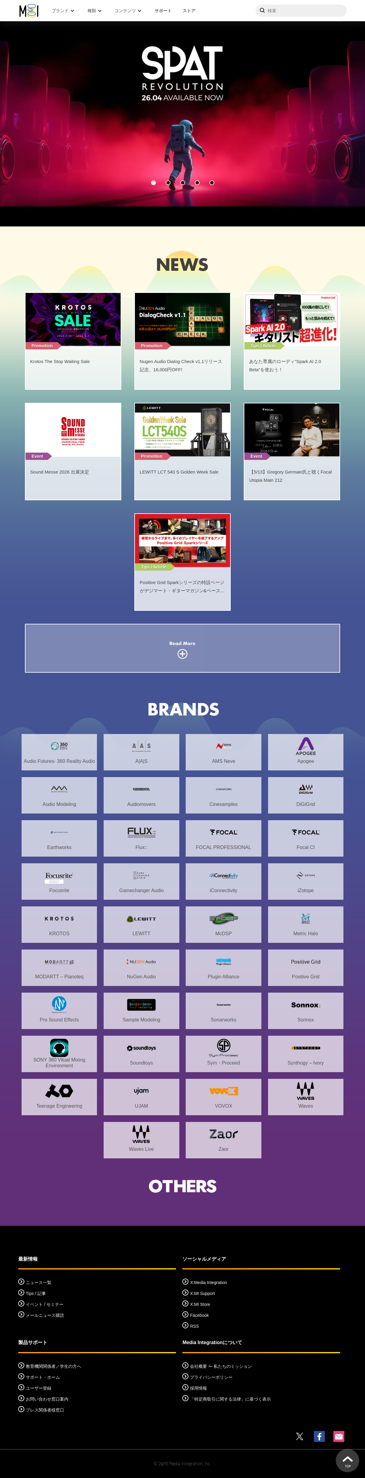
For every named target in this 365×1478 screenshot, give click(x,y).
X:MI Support (202, 1293)
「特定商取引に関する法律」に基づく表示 (230, 1399)
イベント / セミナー (45, 1304)
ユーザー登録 (38, 1388)
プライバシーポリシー (211, 1377)
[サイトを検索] (301, 11)
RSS (194, 1326)
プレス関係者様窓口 (45, 1410)
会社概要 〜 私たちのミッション (221, 1366)
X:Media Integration (208, 1282)
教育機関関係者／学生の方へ (53, 1366)
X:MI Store (200, 1304)
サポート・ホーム (43, 1377)
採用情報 (198, 1388)
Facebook (199, 1315)
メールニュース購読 (45, 1315)
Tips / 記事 (36, 1293)
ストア (189, 10)
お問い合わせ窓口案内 (47, 1399)
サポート (163, 10)
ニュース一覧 (38, 1282)
